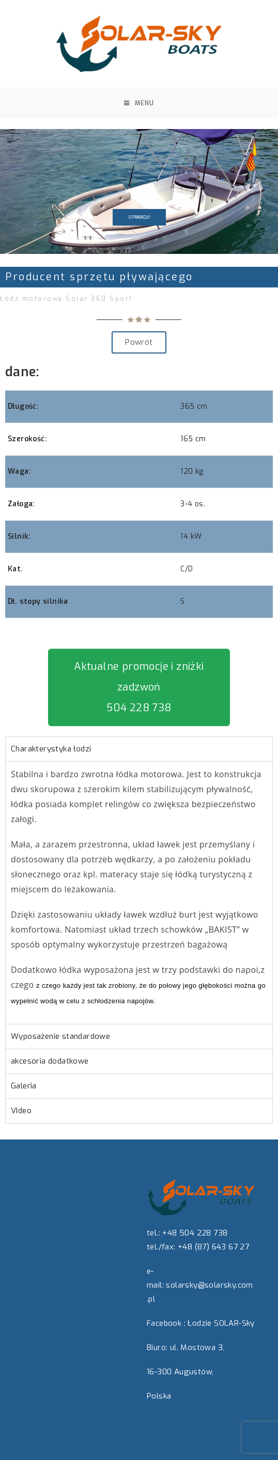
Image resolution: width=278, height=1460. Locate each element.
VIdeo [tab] (21, 1110)
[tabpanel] (139, 892)
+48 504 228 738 (194, 1233)
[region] (139, 191)
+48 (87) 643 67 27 (213, 1247)
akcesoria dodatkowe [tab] (50, 1061)
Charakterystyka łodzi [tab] (51, 749)
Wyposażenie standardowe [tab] (60, 1036)
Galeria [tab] (24, 1086)
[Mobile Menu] (139, 103)
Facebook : (166, 1323)
